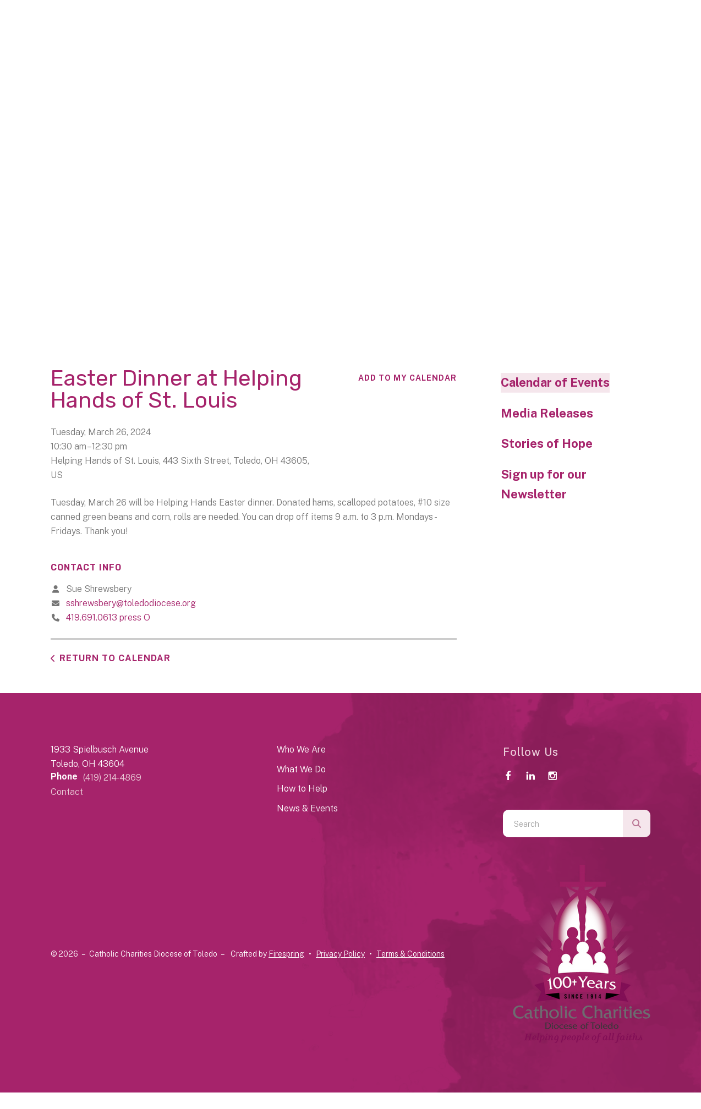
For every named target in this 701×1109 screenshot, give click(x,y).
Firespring (286, 953)
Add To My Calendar (407, 378)
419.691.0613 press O (108, 617)
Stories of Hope (547, 443)
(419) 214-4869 (112, 777)
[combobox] (563, 823)
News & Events (307, 808)
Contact (67, 792)
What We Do (301, 769)
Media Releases (547, 413)
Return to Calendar (115, 658)
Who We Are (301, 749)
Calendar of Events (555, 382)
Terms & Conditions (410, 953)
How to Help (302, 788)
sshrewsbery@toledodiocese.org (131, 603)
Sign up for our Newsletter (544, 484)
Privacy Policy (340, 953)
